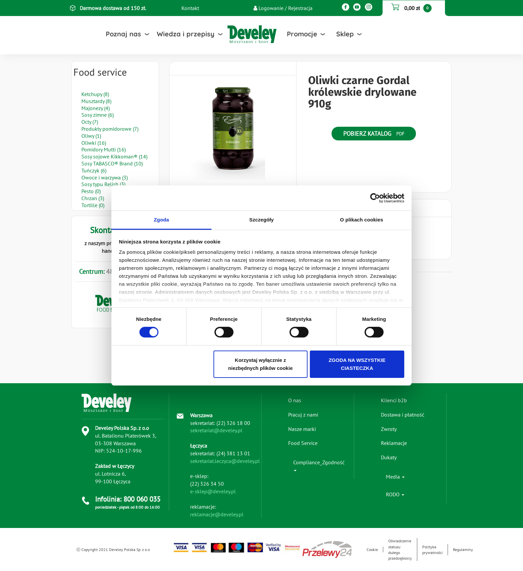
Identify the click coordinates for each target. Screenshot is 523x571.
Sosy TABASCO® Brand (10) (112, 163)
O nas (294, 400)
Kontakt (190, 8)
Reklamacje (394, 443)
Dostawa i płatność (402, 414)
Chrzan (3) (92, 198)
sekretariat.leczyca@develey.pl (225, 461)
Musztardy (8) (96, 101)
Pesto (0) (91, 191)
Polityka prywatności (432, 549)
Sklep (345, 34)
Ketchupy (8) (95, 94)
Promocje (302, 34)
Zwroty (389, 429)
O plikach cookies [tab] (361, 219)
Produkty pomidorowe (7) (109, 128)
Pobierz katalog (367, 133)
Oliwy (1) (91, 135)
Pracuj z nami (303, 414)
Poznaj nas (123, 34)
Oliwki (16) (93, 142)
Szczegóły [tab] (261, 219)
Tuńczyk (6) (93, 170)
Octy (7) (89, 121)
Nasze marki (302, 429)
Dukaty (389, 457)
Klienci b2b (394, 400)
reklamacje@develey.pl (216, 514)
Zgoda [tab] (161, 219)
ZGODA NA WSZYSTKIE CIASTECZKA (357, 364)
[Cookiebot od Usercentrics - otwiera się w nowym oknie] (375, 198)
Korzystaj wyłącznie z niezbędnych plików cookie (260, 364)
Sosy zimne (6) (97, 114)
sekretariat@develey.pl (216, 430)
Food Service (303, 443)
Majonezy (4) (95, 108)
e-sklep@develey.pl (213, 491)
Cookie (372, 549)
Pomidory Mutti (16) (103, 149)
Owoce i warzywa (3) (104, 177)
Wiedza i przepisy (185, 34)
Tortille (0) (92, 205)
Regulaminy (463, 549)
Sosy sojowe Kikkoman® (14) (114, 156)
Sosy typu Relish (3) (103, 184)
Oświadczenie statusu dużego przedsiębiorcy (400, 549)
